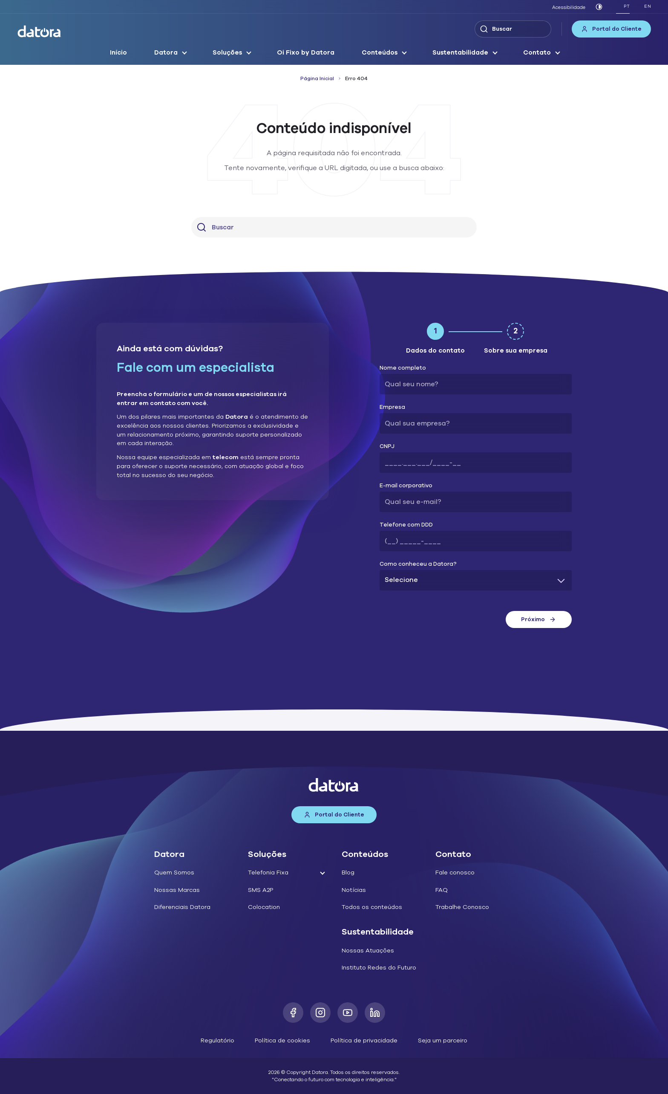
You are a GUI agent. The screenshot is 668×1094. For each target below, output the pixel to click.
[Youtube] (347, 1012)
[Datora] (39, 31)
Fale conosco (455, 872)
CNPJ (387, 446)
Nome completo (403, 368)
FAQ (441, 890)
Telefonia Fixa (268, 872)
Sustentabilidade (460, 52)
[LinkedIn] (375, 1012)
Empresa (392, 407)
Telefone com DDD (406, 525)
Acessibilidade (568, 7)
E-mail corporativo (406, 486)
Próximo (538, 619)
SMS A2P (260, 890)
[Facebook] (293, 1012)
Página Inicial (317, 78)
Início (118, 52)
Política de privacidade (364, 1040)
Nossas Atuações (368, 950)
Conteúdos (379, 52)
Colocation (264, 907)
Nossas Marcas (177, 890)
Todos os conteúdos (372, 907)
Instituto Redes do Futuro (379, 968)
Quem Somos (174, 872)
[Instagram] (320, 1012)
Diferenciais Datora (182, 907)
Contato (537, 52)
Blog (348, 872)
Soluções (227, 52)
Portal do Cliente (611, 29)
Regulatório (217, 1040)
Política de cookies (282, 1040)
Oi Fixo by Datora (305, 52)
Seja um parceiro (442, 1040)
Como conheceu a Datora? (418, 564)
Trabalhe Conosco (462, 907)
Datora (166, 52)
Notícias (354, 890)
